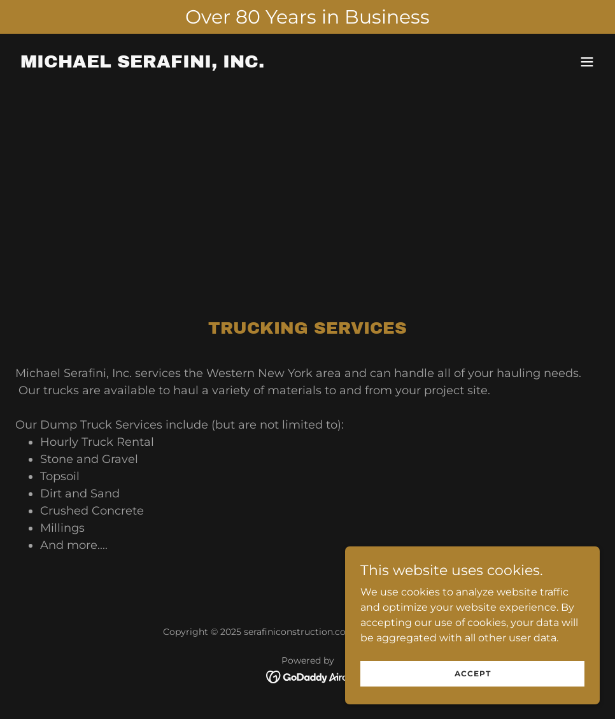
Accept (473, 673)
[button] (587, 62)
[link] (142, 64)
